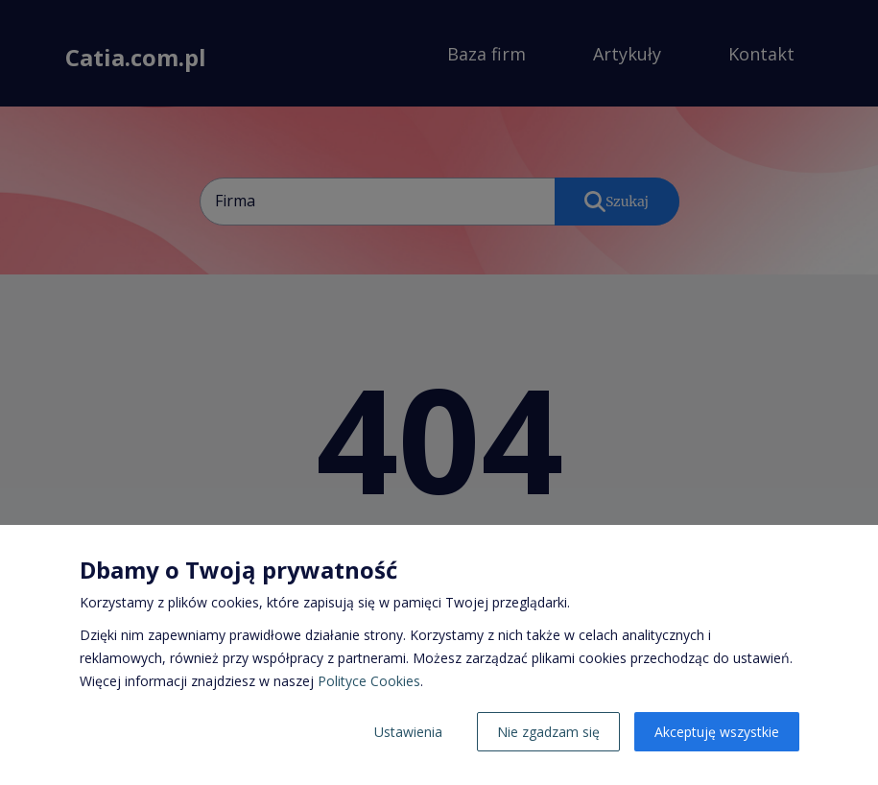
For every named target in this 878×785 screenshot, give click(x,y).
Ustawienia (408, 732)
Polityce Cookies (369, 681)
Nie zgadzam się (548, 732)
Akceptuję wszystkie (716, 732)
